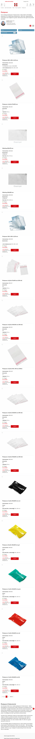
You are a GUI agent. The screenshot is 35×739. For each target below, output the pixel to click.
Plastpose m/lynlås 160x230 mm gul (11, 545)
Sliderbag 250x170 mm (7, 148)
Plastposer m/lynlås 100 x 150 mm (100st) (12, 368)
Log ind (3, 73)
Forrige (3, 696)
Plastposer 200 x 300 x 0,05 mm (10, 60)
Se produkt (4, 71)
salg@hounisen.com (10, 20)
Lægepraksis (25, 1)
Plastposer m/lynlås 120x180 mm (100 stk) (12, 412)
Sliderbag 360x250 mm (8, 192)
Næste (11, 696)
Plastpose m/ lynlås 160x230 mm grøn (11, 589)
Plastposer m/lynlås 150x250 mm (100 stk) (12, 456)
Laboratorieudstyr (9, 1)
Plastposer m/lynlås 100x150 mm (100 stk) (12, 324)
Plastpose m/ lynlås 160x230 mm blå (11, 677)
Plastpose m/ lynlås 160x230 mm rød (11, 633)
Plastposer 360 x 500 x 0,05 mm (10, 236)
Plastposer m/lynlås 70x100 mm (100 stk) (12, 280)
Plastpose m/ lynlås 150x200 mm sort (11, 500)
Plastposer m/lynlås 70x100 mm (10, 104)
